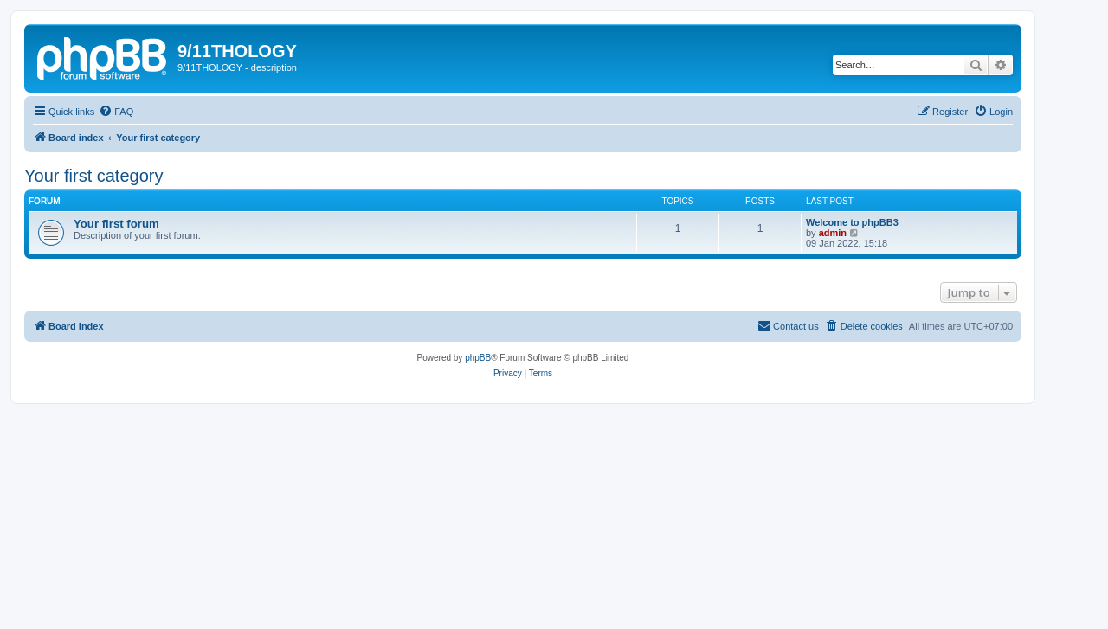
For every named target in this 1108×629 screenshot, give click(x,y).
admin (833, 233)
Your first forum (116, 223)
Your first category (93, 175)
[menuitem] (116, 111)
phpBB (478, 358)
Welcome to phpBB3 (852, 222)
